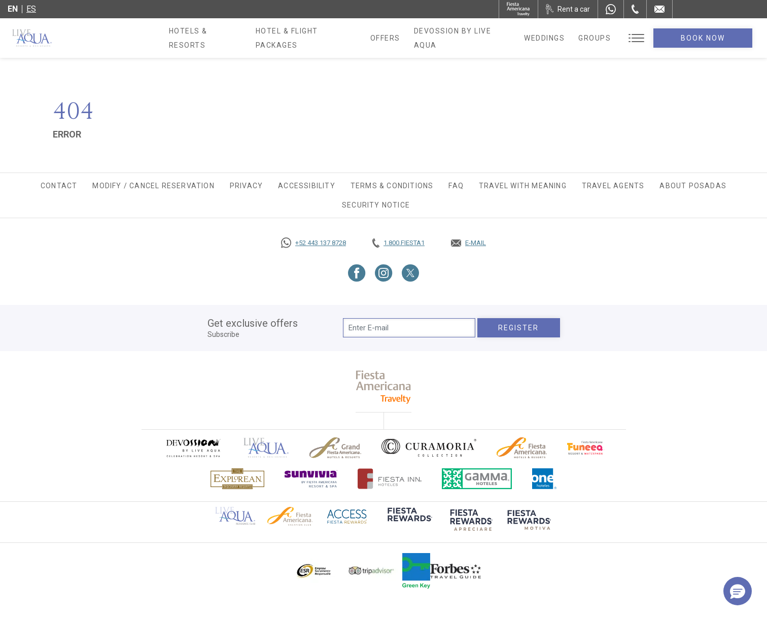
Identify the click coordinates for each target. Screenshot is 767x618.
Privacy (246, 186)
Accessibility (306, 186)
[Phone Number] (635, 9)
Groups (611, 38)
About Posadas (692, 186)
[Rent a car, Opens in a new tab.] (568, 9)
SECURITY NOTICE (376, 205)
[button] (737, 591)
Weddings (560, 38)
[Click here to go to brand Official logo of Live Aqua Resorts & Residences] (266, 447)
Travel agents (613, 186)
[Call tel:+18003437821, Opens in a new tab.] (398, 243)
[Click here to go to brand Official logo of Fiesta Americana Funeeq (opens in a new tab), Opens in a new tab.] (585, 447)
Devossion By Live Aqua (475, 38)
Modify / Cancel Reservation (153, 186)
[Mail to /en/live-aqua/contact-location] (659, 9)
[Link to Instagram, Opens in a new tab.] (384, 273)
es (31, 9)
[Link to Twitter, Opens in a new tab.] (410, 273)
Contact (59, 186)
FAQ (456, 186)
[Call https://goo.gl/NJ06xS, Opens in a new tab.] (313, 243)
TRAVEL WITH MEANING (523, 186)
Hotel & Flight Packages (313, 41)
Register (518, 328)
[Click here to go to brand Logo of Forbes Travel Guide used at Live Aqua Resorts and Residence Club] (455, 570)
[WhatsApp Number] (610, 9)
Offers (395, 38)
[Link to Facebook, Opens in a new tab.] (357, 273)
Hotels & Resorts (208, 38)
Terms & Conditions (392, 186)
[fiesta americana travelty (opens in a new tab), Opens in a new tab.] (384, 387)
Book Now (711, 38)
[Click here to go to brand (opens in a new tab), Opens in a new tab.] (193, 447)
